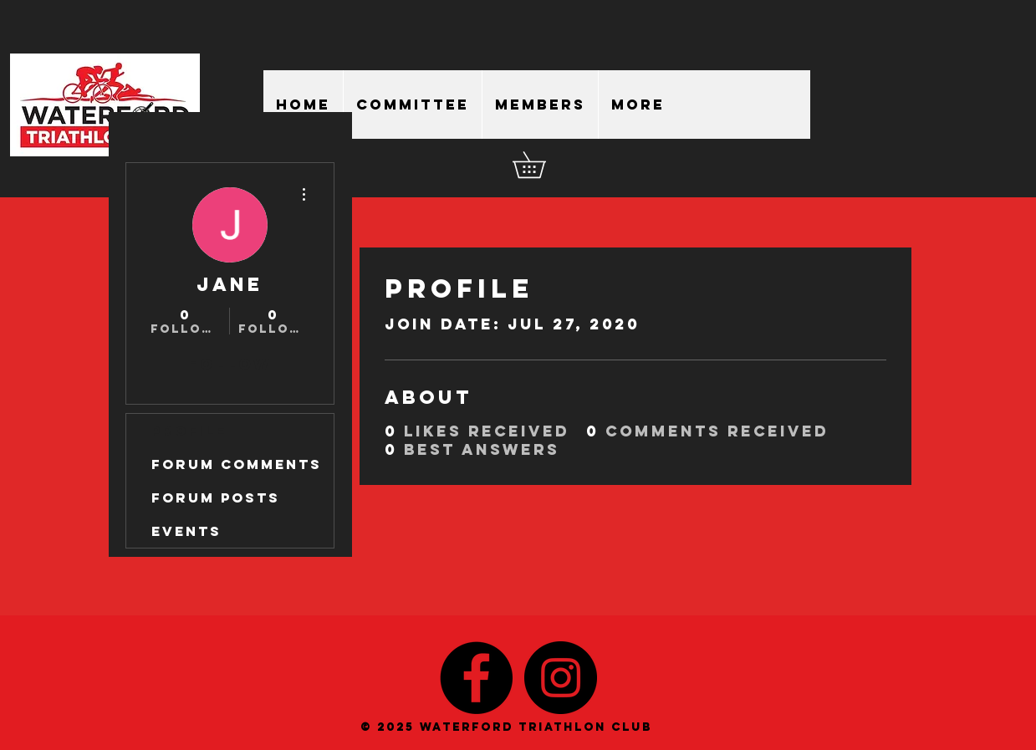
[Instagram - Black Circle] (560, 677)
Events (186, 531)
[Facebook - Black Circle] (476, 677)
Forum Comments (236, 464)
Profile (189, 430)
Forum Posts (215, 497)
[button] (542, 164)
